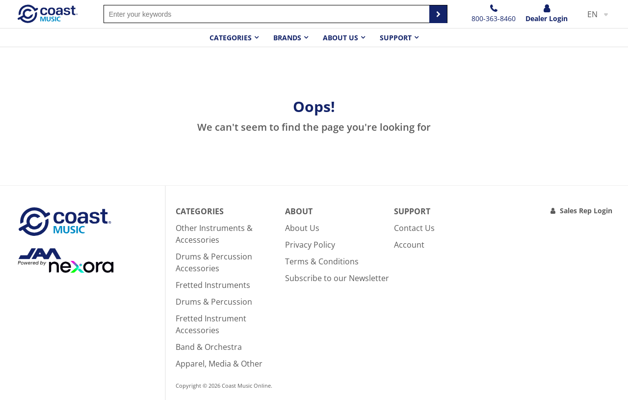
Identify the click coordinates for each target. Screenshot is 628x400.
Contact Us (414, 228)
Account (409, 244)
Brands (287, 37)
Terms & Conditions (322, 261)
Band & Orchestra (209, 347)
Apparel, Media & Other (219, 363)
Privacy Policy (310, 244)
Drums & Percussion (214, 301)
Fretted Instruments (213, 285)
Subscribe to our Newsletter (337, 278)
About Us (302, 228)
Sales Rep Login (586, 210)
